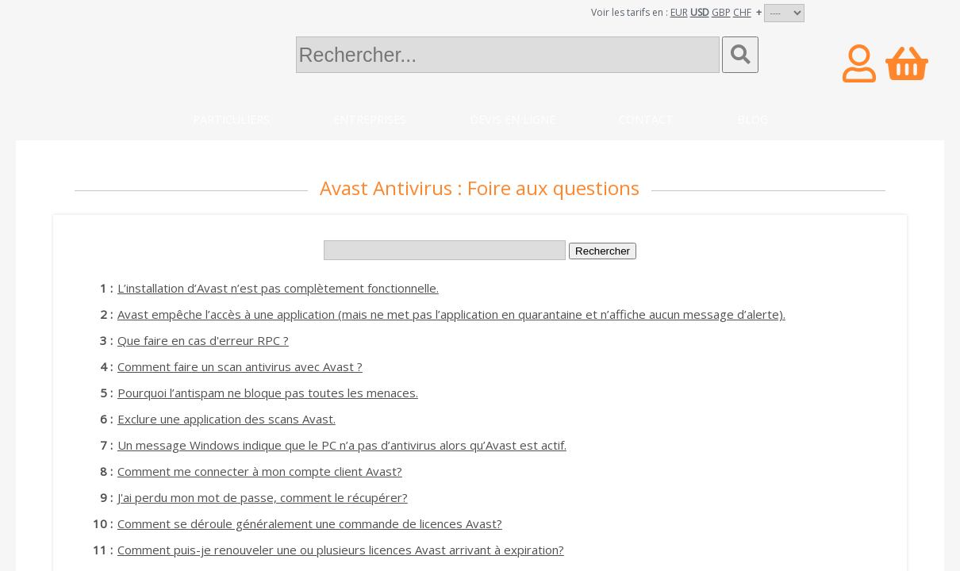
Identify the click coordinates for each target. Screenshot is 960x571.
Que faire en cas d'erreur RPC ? (203, 340)
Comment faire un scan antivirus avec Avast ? (240, 366)
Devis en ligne (512, 119)
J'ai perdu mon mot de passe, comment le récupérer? (262, 497)
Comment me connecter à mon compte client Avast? (259, 471)
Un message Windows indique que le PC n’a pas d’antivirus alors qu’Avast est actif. (341, 445)
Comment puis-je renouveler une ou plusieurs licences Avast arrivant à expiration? (340, 550)
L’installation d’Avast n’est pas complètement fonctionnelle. (278, 288)
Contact (646, 119)
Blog (752, 119)
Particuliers (231, 119)
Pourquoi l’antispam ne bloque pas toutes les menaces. (267, 392)
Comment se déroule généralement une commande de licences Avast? (309, 523)
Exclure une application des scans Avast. (226, 419)
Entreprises (369, 119)
